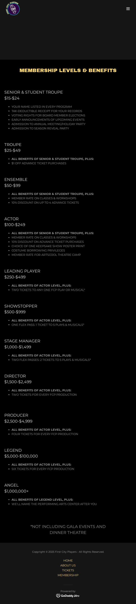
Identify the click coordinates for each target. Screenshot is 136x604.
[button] (128, 8)
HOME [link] (68, 560)
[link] (13, 8)
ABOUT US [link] (68, 565)
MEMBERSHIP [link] (68, 575)
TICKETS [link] (68, 570)
